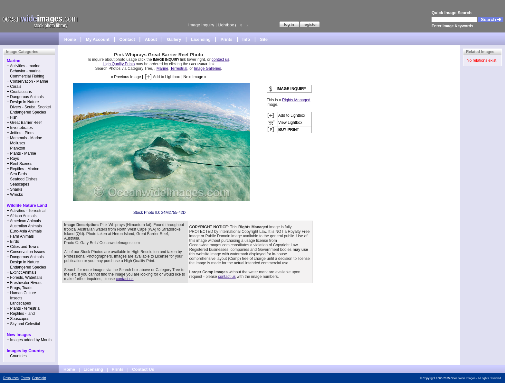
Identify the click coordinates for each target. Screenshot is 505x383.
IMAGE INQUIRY (166, 59)
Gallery (174, 39)
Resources (11, 378)
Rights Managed (296, 100)
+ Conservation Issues (26, 252)
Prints (227, 39)
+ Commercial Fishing (25, 76)
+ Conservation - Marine (27, 81)
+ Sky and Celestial (23, 324)
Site (264, 39)
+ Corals (14, 86)
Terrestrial (178, 68)
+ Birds (13, 241)
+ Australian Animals (24, 226)
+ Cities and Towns (23, 246)
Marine (162, 68)
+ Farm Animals (20, 236)
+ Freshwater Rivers (24, 282)
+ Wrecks (15, 194)
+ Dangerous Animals (25, 97)
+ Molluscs (16, 143)
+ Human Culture (21, 293)
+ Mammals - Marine (24, 138)
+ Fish (12, 117)
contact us (220, 59)
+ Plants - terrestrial (23, 308)
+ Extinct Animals (21, 272)
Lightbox (226, 25)
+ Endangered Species (26, 112)
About (151, 39)
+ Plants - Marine (21, 153)
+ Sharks (14, 189)
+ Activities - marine (23, 66)
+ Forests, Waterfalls (24, 277)
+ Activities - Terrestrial (26, 210)
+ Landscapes (19, 303)
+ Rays (13, 158)
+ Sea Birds (17, 174)
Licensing (201, 39)
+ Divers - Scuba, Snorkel (29, 107)
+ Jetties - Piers (20, 133)
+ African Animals (21, 216)
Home (70, 39)
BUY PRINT (198, 64)
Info (246, 39)
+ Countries (17, 356)
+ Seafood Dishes (22, 179)
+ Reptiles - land (21, 313)
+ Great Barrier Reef (24, 122)
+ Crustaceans (19, 91)
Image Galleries (207, 68)
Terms (25, 378)
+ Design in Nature (23, 102)
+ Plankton (16, 148)
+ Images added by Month (29, 340)
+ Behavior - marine (24, 71)
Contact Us (143, 369)
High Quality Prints (119, 64)
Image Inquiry (201, 25)
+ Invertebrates (20, 127)
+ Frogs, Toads (20, 288)
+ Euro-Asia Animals (24, 231)
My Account (98, 39)
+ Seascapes (18, 184)
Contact (127, 39)
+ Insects (14, 298)
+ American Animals (24, 221)
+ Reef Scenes (19, 163)
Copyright (39, 378)
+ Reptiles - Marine (23, 169)
